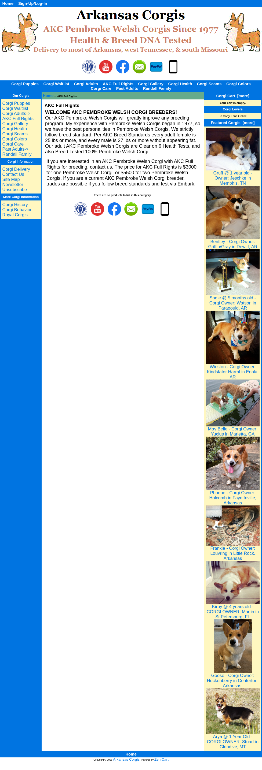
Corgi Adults (86, 83)
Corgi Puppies (25, 83)
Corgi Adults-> (16, 113)
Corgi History (15, 204)
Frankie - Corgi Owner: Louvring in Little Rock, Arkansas (233, 551)
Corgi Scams (209, 83)
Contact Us (13, 174)
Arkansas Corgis (126, 759)
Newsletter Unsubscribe (14, 187)
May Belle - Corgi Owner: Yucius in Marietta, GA (233, 429)
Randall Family (157, 88)
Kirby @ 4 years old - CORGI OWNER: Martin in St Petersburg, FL (233, 609)
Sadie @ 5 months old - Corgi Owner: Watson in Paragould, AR (233, 300)
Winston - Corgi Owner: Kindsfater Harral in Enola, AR (233, 369)
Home (7, 3)
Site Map (11, 179)
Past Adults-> (15, 149)
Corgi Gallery (150, 83)
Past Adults (127, 88)
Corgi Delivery (16, 169)
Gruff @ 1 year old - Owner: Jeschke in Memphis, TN (233, 175)
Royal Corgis (14, 214)
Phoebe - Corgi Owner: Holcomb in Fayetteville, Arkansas (233, 495)
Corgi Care (101, 88)
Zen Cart (161, 759)
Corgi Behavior (16, 209)
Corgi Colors (238, 83)
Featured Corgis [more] (232, 123)
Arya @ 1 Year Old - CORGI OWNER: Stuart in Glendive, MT (233, 739)
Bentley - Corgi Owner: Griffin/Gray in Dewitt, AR (233, 242)
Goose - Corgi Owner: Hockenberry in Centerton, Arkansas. (233, 678)
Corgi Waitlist (56, 83)
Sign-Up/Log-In (32, 3)
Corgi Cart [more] (232, 96)
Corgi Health (180, 83)
